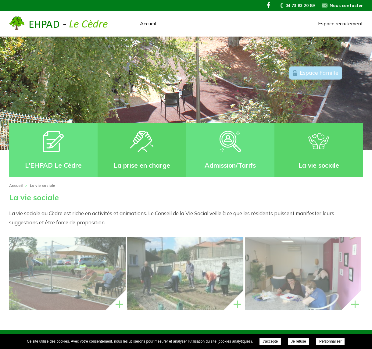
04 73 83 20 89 (300, 5)
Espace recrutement (340, 23)
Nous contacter (346, 5)
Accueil (148, 23)
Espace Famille (319, 72)
